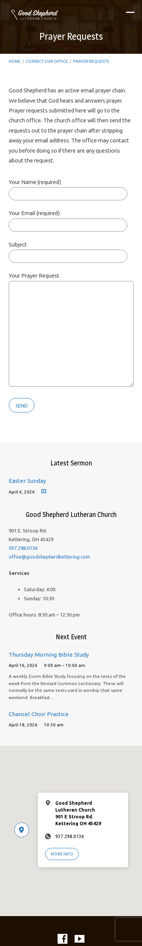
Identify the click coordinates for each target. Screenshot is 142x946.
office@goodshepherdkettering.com (49, 556)
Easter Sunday (27, 481)
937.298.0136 (23, 548)
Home (14, 61)
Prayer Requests (91, 61)
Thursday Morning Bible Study (49, 654)
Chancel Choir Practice (39, 714)
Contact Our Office (47, 61)
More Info (62, 854)
